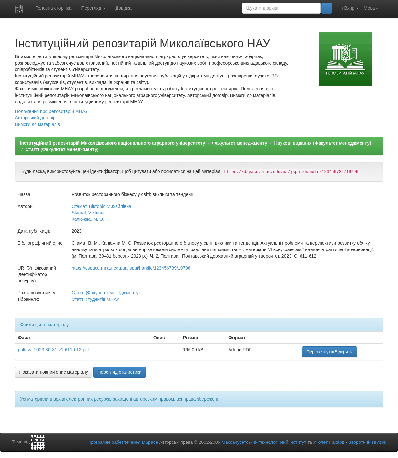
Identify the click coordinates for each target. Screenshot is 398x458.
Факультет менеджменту (239, 143)
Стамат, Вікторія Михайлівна (101, 206)
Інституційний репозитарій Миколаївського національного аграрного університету (112, 143)
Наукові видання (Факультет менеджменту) (322, 143)
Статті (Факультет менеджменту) (62, 149)
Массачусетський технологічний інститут (263, 442)
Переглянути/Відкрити (329, 351)
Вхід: (350, 8)
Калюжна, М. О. (88, 219)
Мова (371, 8)
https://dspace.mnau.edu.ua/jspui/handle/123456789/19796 (131, 267)
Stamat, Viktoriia (88, 212)
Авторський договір (35, 117)
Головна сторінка (52, 8)
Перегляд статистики (119, 372)
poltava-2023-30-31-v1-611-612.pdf (53, 349)
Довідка (124, 8)
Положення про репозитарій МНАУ (51, 111)
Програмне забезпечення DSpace (122, 442)
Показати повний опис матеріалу (53, 372)
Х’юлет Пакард (328, 442)
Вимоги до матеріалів (37, 124)
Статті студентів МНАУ (95, 299)
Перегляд (93, 8)
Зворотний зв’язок (367, 442)
